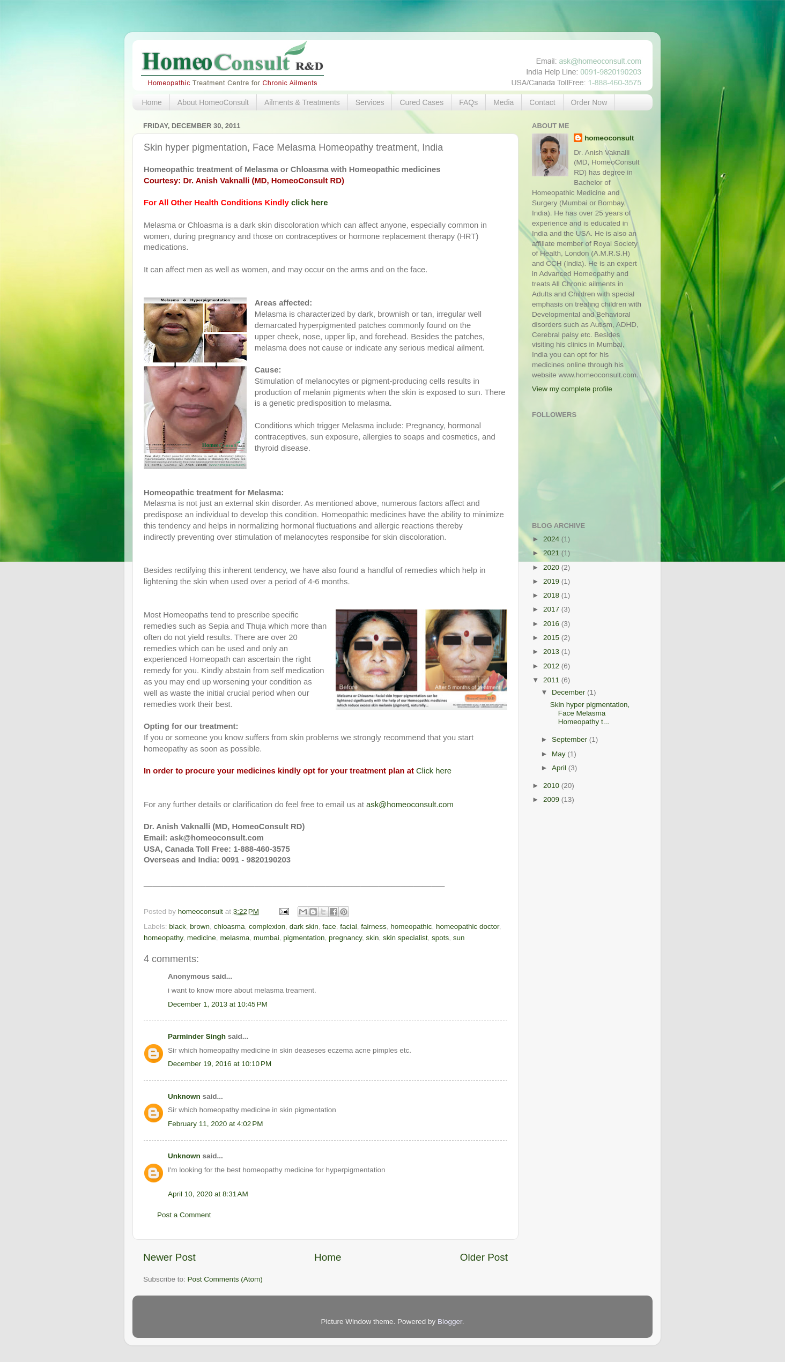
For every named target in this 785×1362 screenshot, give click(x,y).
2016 (552, 624)
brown (200, 926)
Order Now (589, 102)
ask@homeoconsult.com (410, 804)
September (570, 739)
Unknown (184, 1096)
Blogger (450, 1322)
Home (152, 102)
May (559, 754)
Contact (542, 102)
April (560, 768)
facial (348, 926)
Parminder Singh (197, 1036)
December (569, 692)
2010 (552, 786)
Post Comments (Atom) (225, 1279)
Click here (433, 770)
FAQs (468, 102)
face (329, 926)
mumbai (266, 938)
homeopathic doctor (467, 926)
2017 (552, 609)
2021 (552, 553)
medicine (201, 938)
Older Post (484, 1257)
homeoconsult (609, 138)
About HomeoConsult (213, 102)
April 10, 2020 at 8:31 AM (208, 1194)
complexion (267, 926)
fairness (373, 926)
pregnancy (345, 938)
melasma (234, 938)
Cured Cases (421, 102)
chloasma (229, 926)
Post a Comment (184, 1215)
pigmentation (303, 938)
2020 (552, 567)
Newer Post (169, 1257)
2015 (552, 638)
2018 (552, 595)
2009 (552, 799)
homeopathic (411, 926)
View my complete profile (572, 389)
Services (370, 102)
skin (372, 938)
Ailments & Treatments (302, 102)
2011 (552, 680)
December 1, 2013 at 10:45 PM (218, 1004)
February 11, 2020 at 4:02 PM (215, 1124)
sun (459, 938)
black (177, 926)
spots (440, 938)
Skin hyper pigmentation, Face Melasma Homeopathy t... (590, 713)
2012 (552, 666)
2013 (552, 651)
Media (503, 102)
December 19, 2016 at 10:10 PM (219, 1064)
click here (309, 202)
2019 (552, 581)
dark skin (304, 926)
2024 (552, 539)
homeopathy (163, 938)
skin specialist (405, 938)
